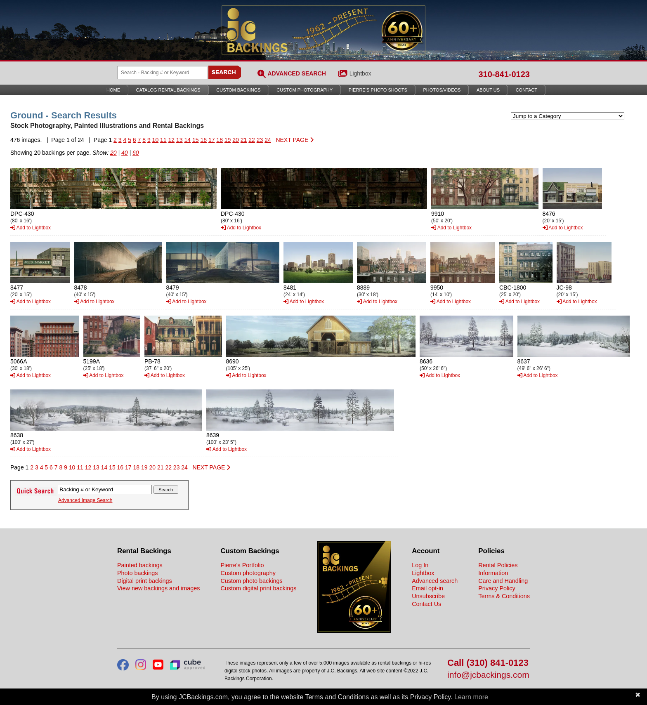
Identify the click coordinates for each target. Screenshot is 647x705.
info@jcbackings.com (488, 675)
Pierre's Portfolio (242, 565)
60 (135, 152)
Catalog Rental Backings (168, 89)
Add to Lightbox (30, 228)
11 (163, 140)
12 (171, 140)
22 (251, 140)
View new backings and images (158, 588)
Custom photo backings (251, 581)
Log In (420, 565)
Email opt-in (427, 588)
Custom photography (248, 573)
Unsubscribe (428, 596)
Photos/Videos (442, 89)
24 (267, 140)
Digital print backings (144, 581)
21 (244, 140)
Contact (526, 89)
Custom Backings (238, 89)
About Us (488, 89)
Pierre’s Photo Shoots (378, 89)
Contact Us (426, 604)
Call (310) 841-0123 (488, 663)
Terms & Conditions (504, 596)
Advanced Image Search (85, 500)
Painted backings (140, 565)
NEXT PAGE (295, 140)
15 (195, 140)
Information (493, 573)
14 (187, 140)
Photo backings (137, 573)
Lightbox (360, 73)
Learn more (471, 696)
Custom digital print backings (258, 588)
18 (219, 140)
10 (155, 140)
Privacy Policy (496, 588)
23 (260, 140)
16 (203, 140)
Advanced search (435, 581)
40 (124, 152)
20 (235, 140)
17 (211, 140)
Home (113, 89)
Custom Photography (304, 89)
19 (227, 140)
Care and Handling (503, 581)
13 (179, 140)
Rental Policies (497, 565)
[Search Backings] (162, 72)
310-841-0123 (504, 74)
